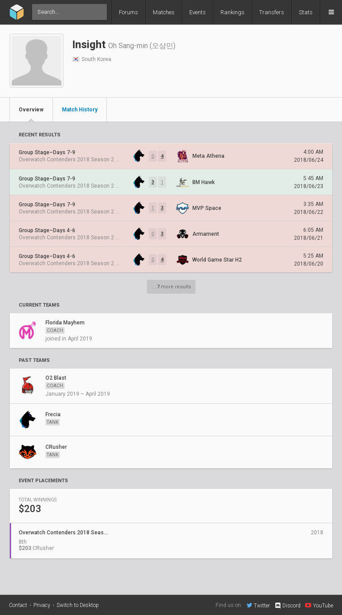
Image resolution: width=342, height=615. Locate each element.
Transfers (271, 12)
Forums (128, 12)
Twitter (258, 605)
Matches (164, 12)
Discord (287, 605)
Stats (306, 12)
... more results (171, 287)
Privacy (41, 605)
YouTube (319, 605)
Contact (18, 605)
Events (197, 12)
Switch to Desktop (78, 605)
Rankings (232, 12)
